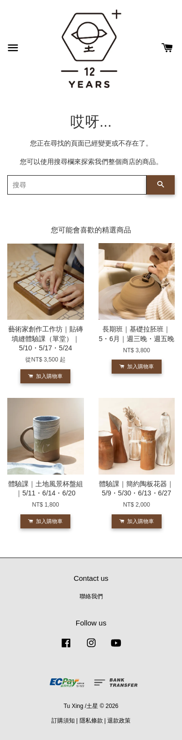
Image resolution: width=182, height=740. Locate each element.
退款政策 (119, 720)
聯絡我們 (91, 596)
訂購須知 (63, 720)
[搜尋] (77, 185)
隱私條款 (91, 720)
